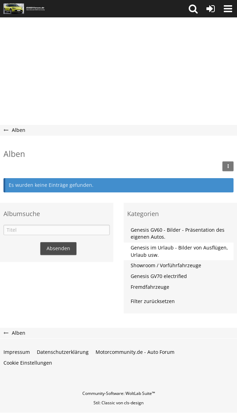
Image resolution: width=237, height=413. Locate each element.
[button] (193, 9)
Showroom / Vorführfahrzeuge (166, 265)
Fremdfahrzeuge (150, 287)
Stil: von (118, 403)
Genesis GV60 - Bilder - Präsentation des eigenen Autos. (177, 233)
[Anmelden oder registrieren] (211, 9)
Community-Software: (118, 393)
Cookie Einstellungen (27, 362)
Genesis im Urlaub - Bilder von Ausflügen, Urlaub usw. (179, 251)
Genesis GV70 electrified (159, 276)
